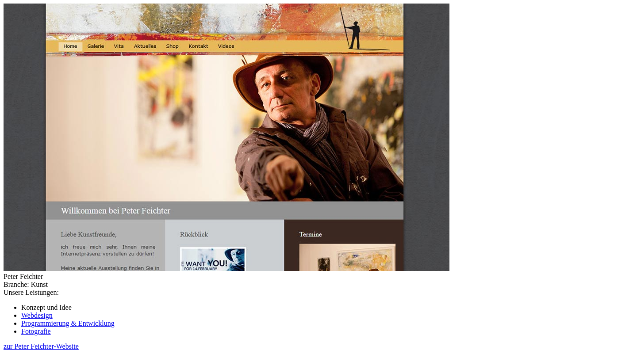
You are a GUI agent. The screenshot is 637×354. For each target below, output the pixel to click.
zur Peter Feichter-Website (41, 346)
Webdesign (37, 315)
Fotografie (36, 331)
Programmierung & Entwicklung (68, 323)
